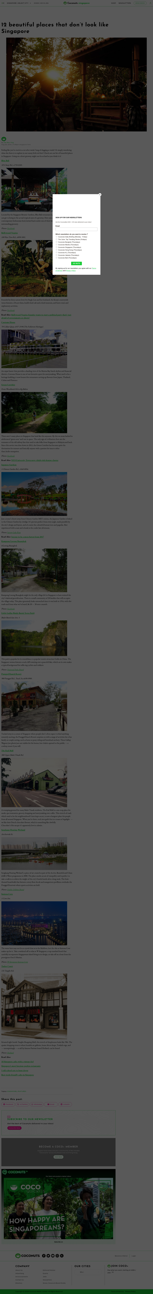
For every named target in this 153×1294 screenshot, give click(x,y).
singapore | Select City (19, 3)
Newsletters (125, 3)
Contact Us (19, 1280)
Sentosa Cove (7, 894)
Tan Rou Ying (9, 142)
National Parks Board (15, 669)
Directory (18, 1283)
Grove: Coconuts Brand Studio (54, 1283)
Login (150, 3)
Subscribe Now (14, 1128)
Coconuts (78, 3)
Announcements (21, 1276)
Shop (113, 3)
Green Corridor (8, 384)
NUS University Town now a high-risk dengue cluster (34, 460)
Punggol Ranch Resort (11, 674)
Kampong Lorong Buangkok (13, 541)
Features (22, 1091)
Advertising (19, 1273)
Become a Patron (121, 1256)
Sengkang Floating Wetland (13, 829)
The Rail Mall (7, 750)
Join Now (58, 1157)
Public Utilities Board (15, 889)
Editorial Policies (49, 1270)
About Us (18, 1270)
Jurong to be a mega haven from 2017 (27, 536)
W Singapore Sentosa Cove (17, 962)
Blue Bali (5, 160)
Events (45, 1273)
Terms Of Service (117, 1291)
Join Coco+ (140, 3)
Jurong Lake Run (14, 532)
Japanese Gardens (8, 464)
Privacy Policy (130, 1291)
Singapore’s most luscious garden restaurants (20, 1066)
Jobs (45, 1276)
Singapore (12, 1091)
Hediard (10, 1052)
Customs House (8, 322)
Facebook (11, 310)
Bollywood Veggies (9, 232)
